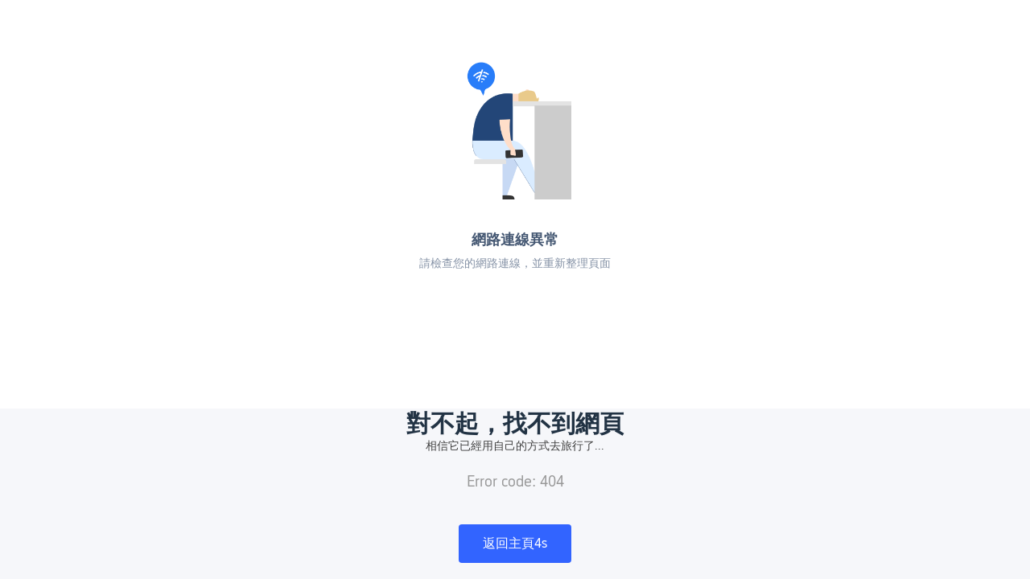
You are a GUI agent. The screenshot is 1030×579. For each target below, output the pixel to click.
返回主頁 (515, 543)
